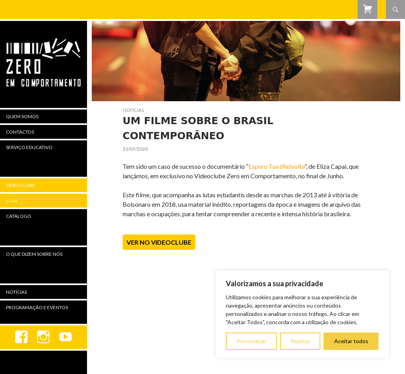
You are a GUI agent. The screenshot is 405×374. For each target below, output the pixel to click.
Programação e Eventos (37, 307)
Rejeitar (300, 341)
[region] (302, 314)
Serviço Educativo (29, 147)
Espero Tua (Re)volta (276, 166)
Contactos (20, 132)
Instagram (43, 337)
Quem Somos (22, 116)
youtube (66, 337)
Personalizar (252, 341)
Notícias (133, 110)
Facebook (21, 337)
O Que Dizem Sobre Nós (34, 254)
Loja (11, 201)
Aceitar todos (351, 341)
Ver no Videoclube (159, 242)
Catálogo (18, 216)
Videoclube (20, 185)
